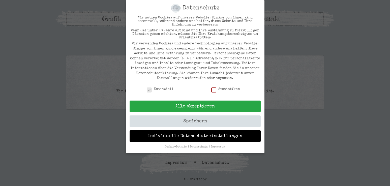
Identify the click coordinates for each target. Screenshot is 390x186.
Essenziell (160, 89)
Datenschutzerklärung (156, 73)
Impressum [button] (218, 147)
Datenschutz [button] (199, 147)
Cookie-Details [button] (176, 147)
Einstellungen (170, 78)
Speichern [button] (195, 121)
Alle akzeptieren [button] (195, 106)
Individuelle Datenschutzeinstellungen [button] (195, 136)
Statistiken (225, 89)
